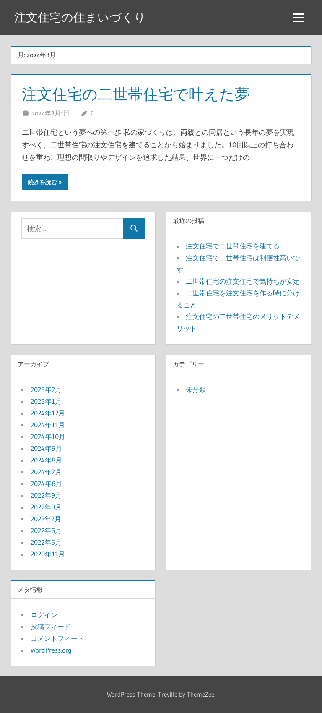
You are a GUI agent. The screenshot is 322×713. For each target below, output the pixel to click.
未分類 (196, 389)
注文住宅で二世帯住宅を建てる (233, 246)
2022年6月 (46, 530)
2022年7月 (46, 519)
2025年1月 (46, 401)
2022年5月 (46, 542)
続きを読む (42, 182)
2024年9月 (46, 448)
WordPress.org (51, 650)
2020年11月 (48, 554)
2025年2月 (46, 389)
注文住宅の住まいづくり (80, 17)
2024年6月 (46, 483)
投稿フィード (51, 626)
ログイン (44, 615)
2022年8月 (46, 507)
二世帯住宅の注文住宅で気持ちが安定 (243, 281)
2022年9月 (46, 495)
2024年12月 (48, 413)
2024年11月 (48, 424)
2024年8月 (46, 460)
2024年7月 (46, 471)
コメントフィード (57, 638)
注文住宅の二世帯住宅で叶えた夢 (136, 94)
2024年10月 (48, 436)
